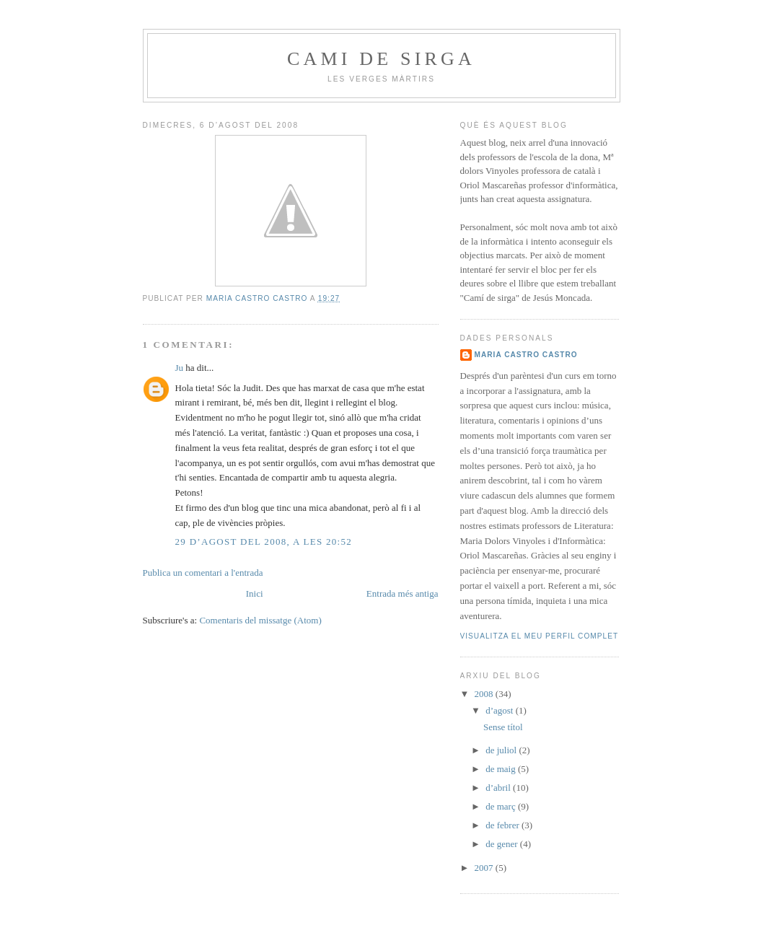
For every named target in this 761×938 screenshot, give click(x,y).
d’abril (499, 787)
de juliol (502, 750)
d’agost (500, 710)
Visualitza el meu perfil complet (539, 636)
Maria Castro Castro (526, 355)
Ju (179, 367)
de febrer (503, 825)
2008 (485, 693)
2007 (485, 867)
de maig (501, 768)
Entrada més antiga (402, 593)
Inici (254, 593)
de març (501, 806)
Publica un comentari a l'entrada (203, 572)
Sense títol (503, 727)
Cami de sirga (381, 58)
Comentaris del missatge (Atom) (260, 620)
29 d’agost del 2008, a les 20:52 (264, 541)
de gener (502, 843)
